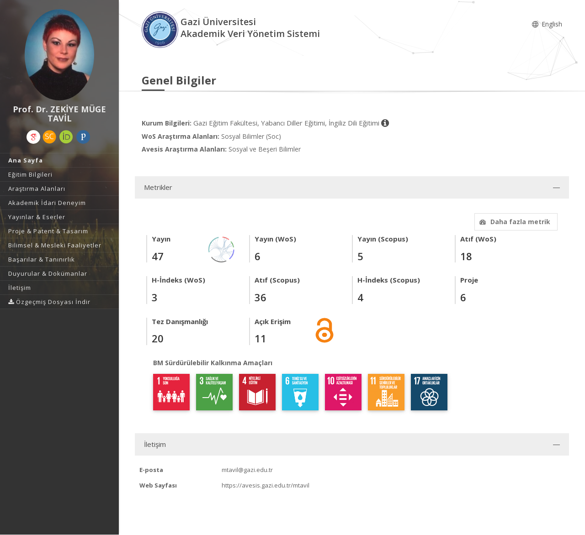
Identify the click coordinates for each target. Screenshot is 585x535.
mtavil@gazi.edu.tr (247, 470)
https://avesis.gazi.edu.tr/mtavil (265, 485)
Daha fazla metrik (513, 221)
